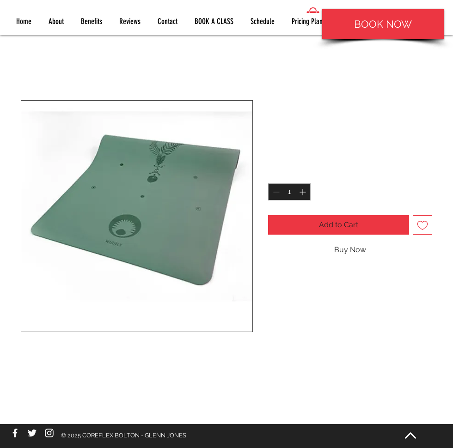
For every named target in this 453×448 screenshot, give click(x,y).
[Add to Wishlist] (422, 225)
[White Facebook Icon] (15, 433)
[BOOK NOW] (383, 24)
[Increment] (303, 192)
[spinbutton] (289, 192)
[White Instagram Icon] (49, 433)
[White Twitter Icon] (32, 433)
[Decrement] (275, 192)
